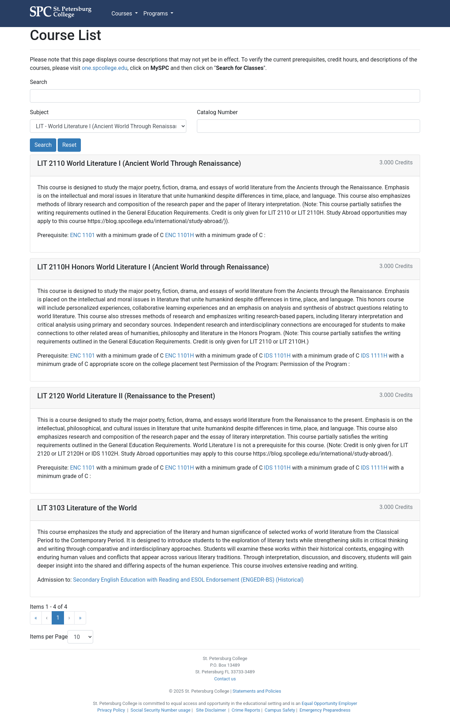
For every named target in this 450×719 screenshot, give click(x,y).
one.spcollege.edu (105, 68)
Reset (69, 145)
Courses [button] (122, 13)
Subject (39, 112)
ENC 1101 (83, 235)
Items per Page (49, 636)
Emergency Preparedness (325, 710)
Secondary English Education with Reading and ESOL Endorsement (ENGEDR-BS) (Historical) (188, 579)
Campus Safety (280, 710)
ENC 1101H (180, 235)
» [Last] (80, 617)
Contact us (225, 678)
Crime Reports (246, 710)
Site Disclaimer (211, 710)
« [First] (35, 617)
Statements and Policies (257, 691)
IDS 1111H (375, 355)
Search (38, 82)
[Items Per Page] (80, 636)
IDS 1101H (278, 355)
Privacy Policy (111, 710)
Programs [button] (156, 13)
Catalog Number (217, 112)
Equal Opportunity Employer (329, 703)
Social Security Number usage (160, 710)
